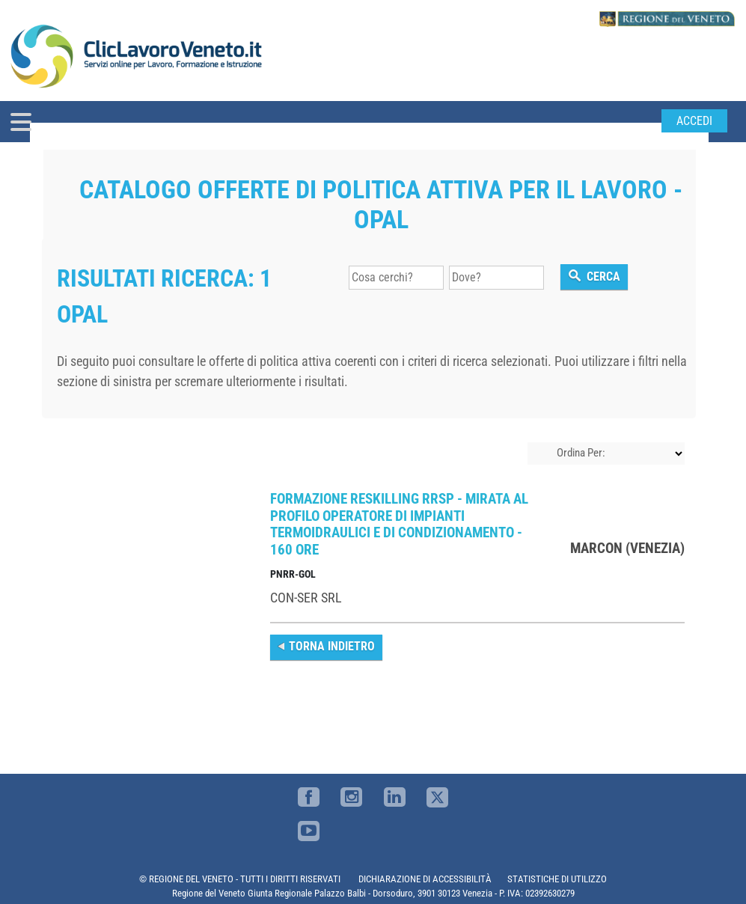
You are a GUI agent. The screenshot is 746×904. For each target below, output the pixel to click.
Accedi (694, 121)
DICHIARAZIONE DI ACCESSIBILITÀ (425, 879)
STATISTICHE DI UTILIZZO (557, 879)
